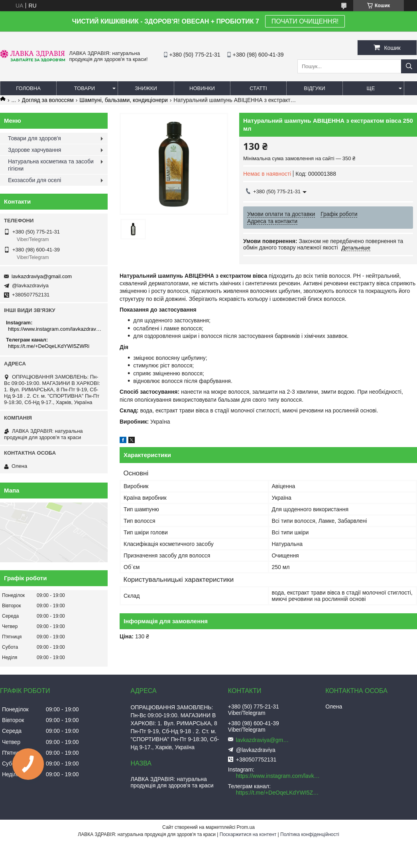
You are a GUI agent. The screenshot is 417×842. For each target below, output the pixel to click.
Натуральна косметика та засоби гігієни (51, 165)
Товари (84, 88)
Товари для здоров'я (34, 138)
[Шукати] (409, 66)
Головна (28, 88)
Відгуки (314, 88)
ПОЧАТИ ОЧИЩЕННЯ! (304, 21)
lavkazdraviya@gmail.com (42, 276)
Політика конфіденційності (309, 834)
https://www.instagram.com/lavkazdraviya (55, 329)
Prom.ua (246, 827)
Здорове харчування (34, 150)
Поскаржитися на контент (248, 834)
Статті (258, 88)
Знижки (146, 88)
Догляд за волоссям (48, 100)
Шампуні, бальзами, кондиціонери (123, 100)
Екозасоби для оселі (34, 180)
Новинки (202, 88)
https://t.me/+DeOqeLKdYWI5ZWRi (48, 346)
